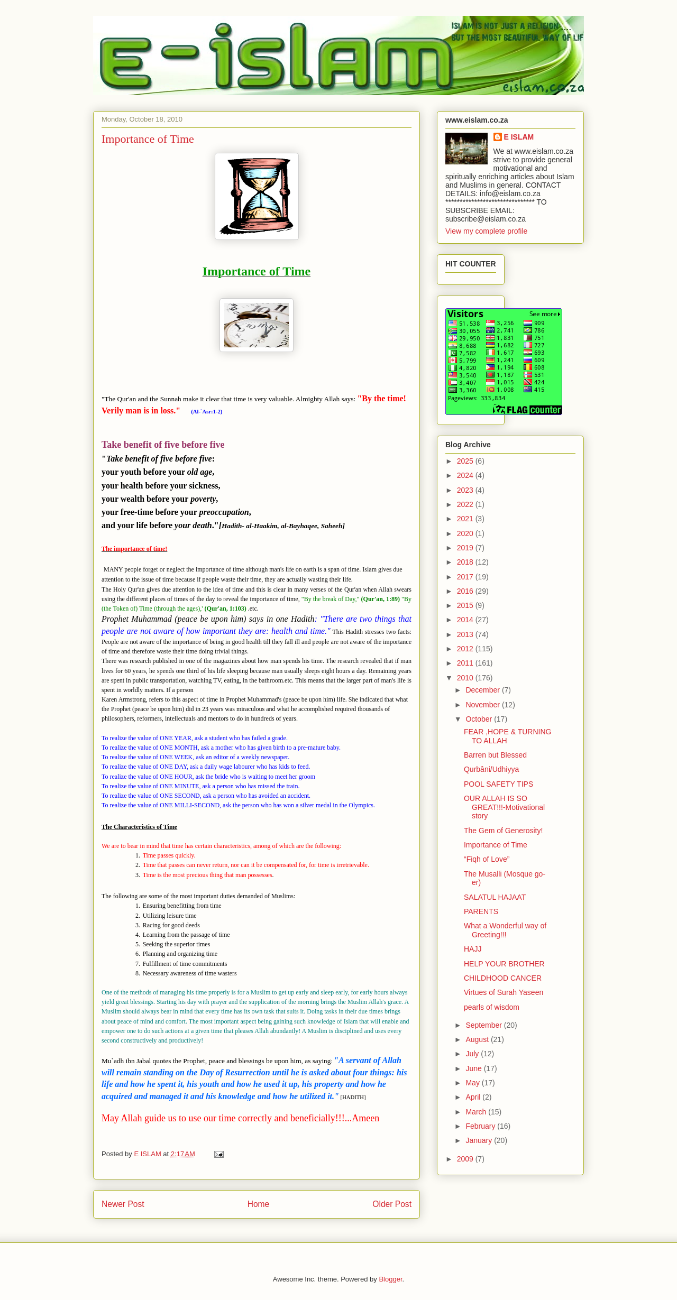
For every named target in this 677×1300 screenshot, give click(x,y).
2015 (466, 605)
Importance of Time (495, 845)
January (479, 1140)
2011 (466, 663)
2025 (466, 461)
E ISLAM (519, 137)
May (473, 1082)
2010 (466, 678)
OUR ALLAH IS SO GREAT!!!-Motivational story (504, 807)
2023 (466, 490)
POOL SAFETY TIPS (498, 784)
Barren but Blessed (495, 755)
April (473, 1097)
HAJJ (472, 949)
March (476, 1112)
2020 (466, 533)
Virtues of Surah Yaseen (503, 992)
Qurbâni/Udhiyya (491, 769)
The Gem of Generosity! (503, 830)
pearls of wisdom (491, 1007)
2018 (466, 562)
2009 (466, 1159)
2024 (466, 475)
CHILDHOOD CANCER (503, 978)
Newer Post (123, 1204)
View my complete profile (486, 231)
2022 (466, 504)
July (473, 1053)
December (483, 690)
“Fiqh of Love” (486, 859)
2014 (466, 619)
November (483, 704)
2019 (466, 547)
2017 (466, 577)
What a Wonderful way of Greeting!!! (505, 930)
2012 (466, 648)
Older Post (391, 1204)
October (479, 719)
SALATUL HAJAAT (495, 897)
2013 (466, 634)
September (484, 1025)
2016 (466, 591)
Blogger (390, 1279)
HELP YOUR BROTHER (504, 964)
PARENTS (481, 911)
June (474, 1068)
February (481, 1126)
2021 (466, 518)
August (477, 1039)
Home (259, 1204)
